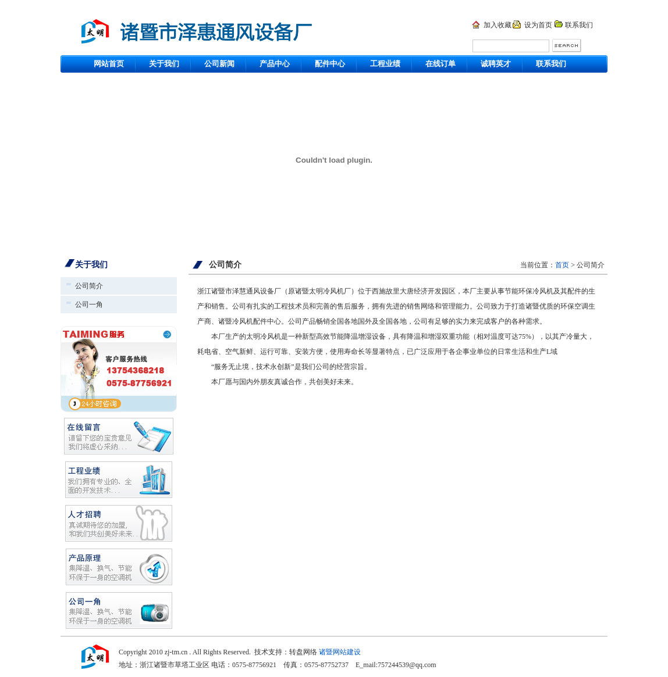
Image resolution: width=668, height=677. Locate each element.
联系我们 (579, 25)
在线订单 (440, 63)
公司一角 (89, 304)
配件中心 (330, 63)
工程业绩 (385, 63)
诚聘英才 (496, 63)
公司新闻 (219, 63)
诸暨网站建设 (340, 652)
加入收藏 (497, 25)
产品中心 (275, 63)
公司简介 (89, 286)
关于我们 (164, 63)
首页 (562, 265)
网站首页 (109, 63)
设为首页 (538, 25)
